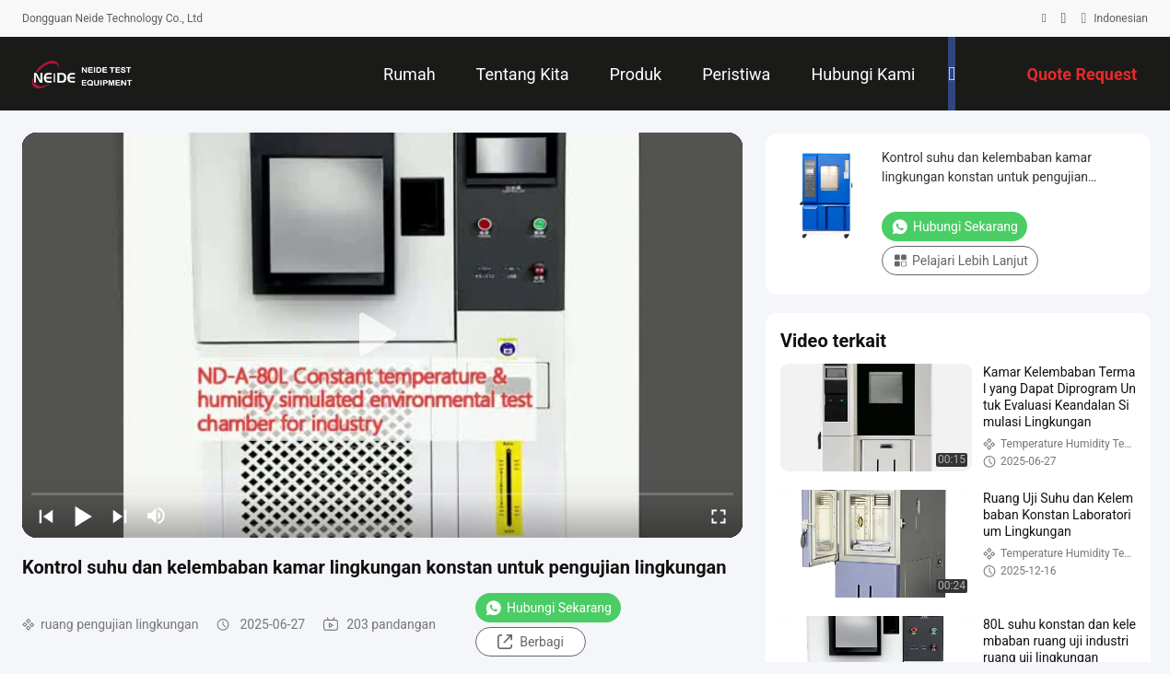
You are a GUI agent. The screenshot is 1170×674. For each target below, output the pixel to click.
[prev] (46, 515)
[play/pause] (82, 515)
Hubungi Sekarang (548, 607)
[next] (119, 515)
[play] (382, 335)
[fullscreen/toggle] (718, 515)
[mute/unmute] (156, 515)
